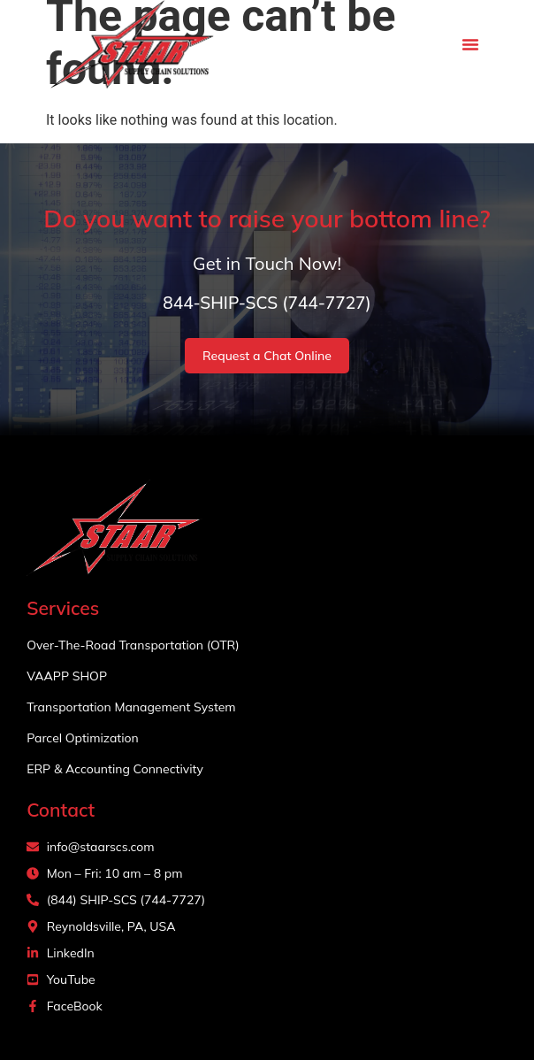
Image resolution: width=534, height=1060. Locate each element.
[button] (470, 44)
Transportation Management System (131, 707)
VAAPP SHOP (67, 676)
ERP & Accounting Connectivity (115, 769)
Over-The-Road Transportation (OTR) (133, 645)
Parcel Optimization (83, 738)
